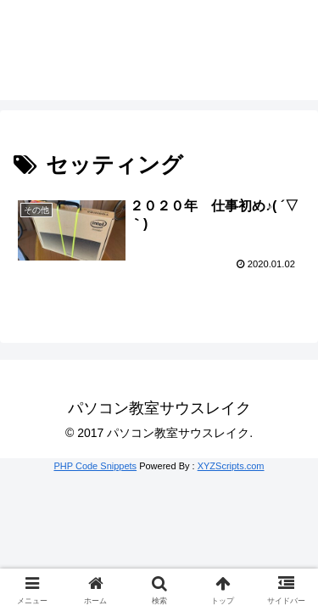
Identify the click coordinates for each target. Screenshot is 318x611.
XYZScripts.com (231, 466)
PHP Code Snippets (95, 466)
